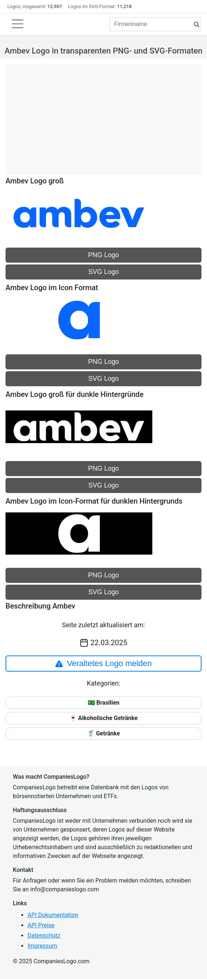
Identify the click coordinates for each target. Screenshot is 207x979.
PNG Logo (103, 255)
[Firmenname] (155, 24)
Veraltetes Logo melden (103, 663)
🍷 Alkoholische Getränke (103, 718)
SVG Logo (103, 271)
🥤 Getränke (103, 733)
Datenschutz (44, 935)
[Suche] (193, 24)
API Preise (41, 925)
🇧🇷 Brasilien (104, 702)
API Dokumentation (53, 915)
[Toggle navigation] (17, 24)
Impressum (42, 945)
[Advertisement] (103, 115)
